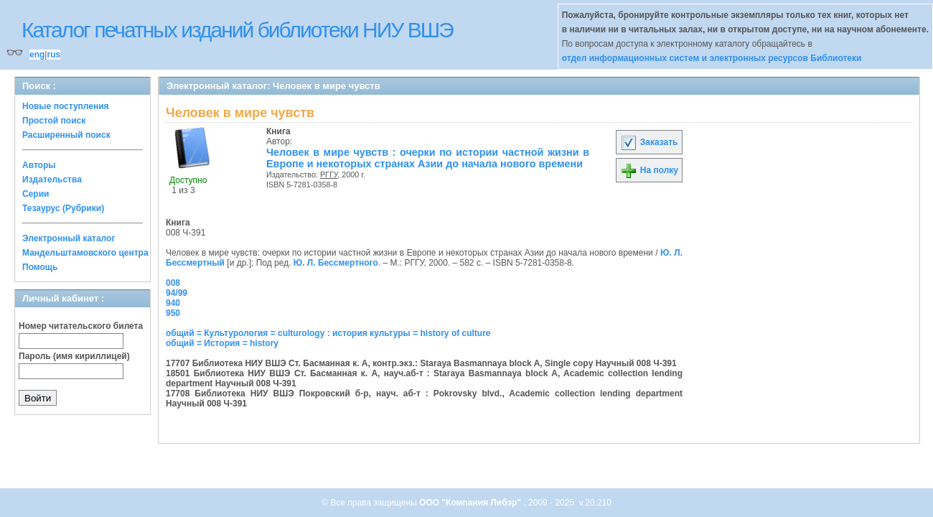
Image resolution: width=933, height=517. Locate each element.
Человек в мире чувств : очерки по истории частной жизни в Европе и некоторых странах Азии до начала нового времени (427, 157)
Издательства (52, 179)
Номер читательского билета (81, 326)
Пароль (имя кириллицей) (74, 356)
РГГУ (328, 174)
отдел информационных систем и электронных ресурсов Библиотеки (712, 58)
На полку (649, 170)
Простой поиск (53, 121)
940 (173, 303)
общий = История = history (222, 343)
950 (173, 313)
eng (36, 55)
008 (173, 283)
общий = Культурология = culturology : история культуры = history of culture (328, 333)
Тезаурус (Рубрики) (63, 208)
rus (53, 55)
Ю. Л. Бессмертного (336, 263)
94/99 (176, 293)
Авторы (39, 165)
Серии (35, 194)
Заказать (649, 142)
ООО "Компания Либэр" (471, 503)
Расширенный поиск (66, 135)
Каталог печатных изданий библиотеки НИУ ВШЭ (237, 30)
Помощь (39, 267)
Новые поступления (65, 106)
